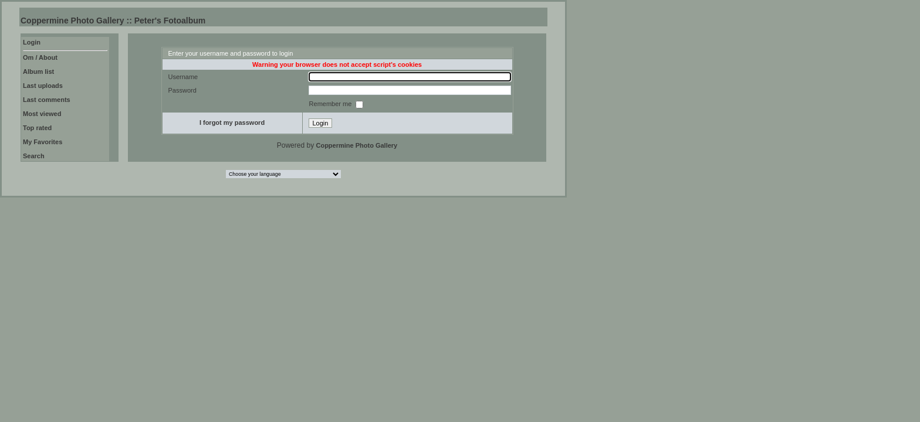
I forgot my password (232, 122)
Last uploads (43, 85)
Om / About (40, 57)
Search (34, 155)
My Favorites (42, 141)
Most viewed (42, 113)
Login (31, 42)
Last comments (46, 99)
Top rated (37, 127)
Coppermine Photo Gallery (356, 145)
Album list (38, 71)
